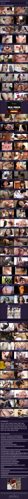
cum (8, 425)
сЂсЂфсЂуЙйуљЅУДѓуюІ (4, 473)
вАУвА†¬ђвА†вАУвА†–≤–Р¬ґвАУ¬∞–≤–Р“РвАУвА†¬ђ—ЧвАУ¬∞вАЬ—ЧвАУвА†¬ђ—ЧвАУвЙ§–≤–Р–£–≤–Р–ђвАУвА (13, 477)
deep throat (12, 430)
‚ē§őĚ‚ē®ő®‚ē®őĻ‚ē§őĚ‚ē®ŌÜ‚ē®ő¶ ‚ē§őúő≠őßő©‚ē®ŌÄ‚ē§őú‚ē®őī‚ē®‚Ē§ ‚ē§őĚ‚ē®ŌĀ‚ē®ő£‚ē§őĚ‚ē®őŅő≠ (12, 468)
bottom (23, 423)
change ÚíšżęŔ (18, 451)
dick (9, 426)
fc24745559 (23, 465)
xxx (21, 425)
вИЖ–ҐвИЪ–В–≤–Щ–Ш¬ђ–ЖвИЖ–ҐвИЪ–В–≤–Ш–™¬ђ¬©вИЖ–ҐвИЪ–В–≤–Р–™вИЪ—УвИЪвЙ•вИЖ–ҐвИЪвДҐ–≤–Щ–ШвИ (13, 441)
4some (8, 428)
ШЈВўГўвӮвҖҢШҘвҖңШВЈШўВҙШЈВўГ (6, 465)
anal (4, 423)
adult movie (18, 425)
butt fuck (20, 426)
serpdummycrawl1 (17, 428)
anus (24, 428)
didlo (21, 428)
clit (26, 428)
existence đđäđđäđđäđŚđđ (5, 451)
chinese (7, 423)
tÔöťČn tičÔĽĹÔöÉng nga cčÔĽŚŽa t (19, 446)
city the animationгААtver (8, 442)
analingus (2, 428)
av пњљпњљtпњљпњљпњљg (11, 437)
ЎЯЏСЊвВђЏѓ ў (12, 451)
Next (19, 306)
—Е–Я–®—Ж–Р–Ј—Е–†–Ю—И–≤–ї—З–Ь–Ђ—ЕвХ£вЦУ (8, 444)
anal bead (15, 423)
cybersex (8, 430)
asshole (2, 430)
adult (6, 425)
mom (1, 423)
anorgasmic (2, 426)
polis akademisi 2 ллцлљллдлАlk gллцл (7, 446)
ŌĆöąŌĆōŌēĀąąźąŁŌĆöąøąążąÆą (6, 461)
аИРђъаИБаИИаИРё (20, 437)
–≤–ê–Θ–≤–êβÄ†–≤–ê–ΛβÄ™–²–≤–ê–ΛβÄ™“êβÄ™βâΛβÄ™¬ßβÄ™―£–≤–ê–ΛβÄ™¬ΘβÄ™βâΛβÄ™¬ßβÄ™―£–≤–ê (11, 455)
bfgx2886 (2, 442)
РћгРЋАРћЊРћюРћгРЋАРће (5, 470)
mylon (24, 425)
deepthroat (2, 425)
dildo (5, 428)
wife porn (2, 466)
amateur (19, 423)
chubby (17, 430)
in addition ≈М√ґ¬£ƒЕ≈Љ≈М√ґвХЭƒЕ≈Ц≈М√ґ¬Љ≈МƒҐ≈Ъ (9, 463)
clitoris (5, 430)
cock (14, 425)
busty (12, 426)
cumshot (11, 425)
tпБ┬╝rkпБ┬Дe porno (17, 465)
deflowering (11, 423)
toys (23, 426)
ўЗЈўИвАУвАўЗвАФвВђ (15, 461)
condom (12, 428)
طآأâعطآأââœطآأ (3, 437)
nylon (26, 426)
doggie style (16, 426)
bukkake (6, 426)
